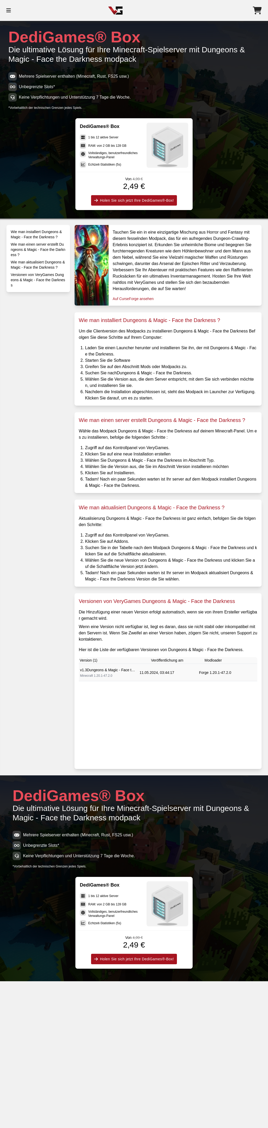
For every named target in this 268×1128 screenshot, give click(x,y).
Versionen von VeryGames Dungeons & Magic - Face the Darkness (38, 280)
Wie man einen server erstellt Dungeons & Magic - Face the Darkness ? (38, 249)
